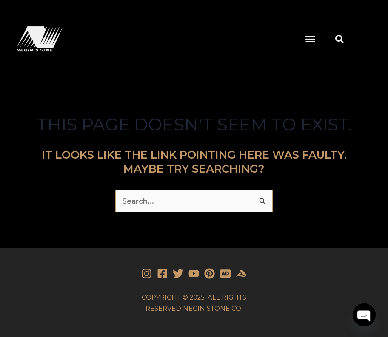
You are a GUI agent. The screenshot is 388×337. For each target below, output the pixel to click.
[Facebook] (162, 273)
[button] (310, 39)
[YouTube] (193, 273)
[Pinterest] (209, 273)
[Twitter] (178, 273)
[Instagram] (146, 273)
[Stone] (225, 273)
